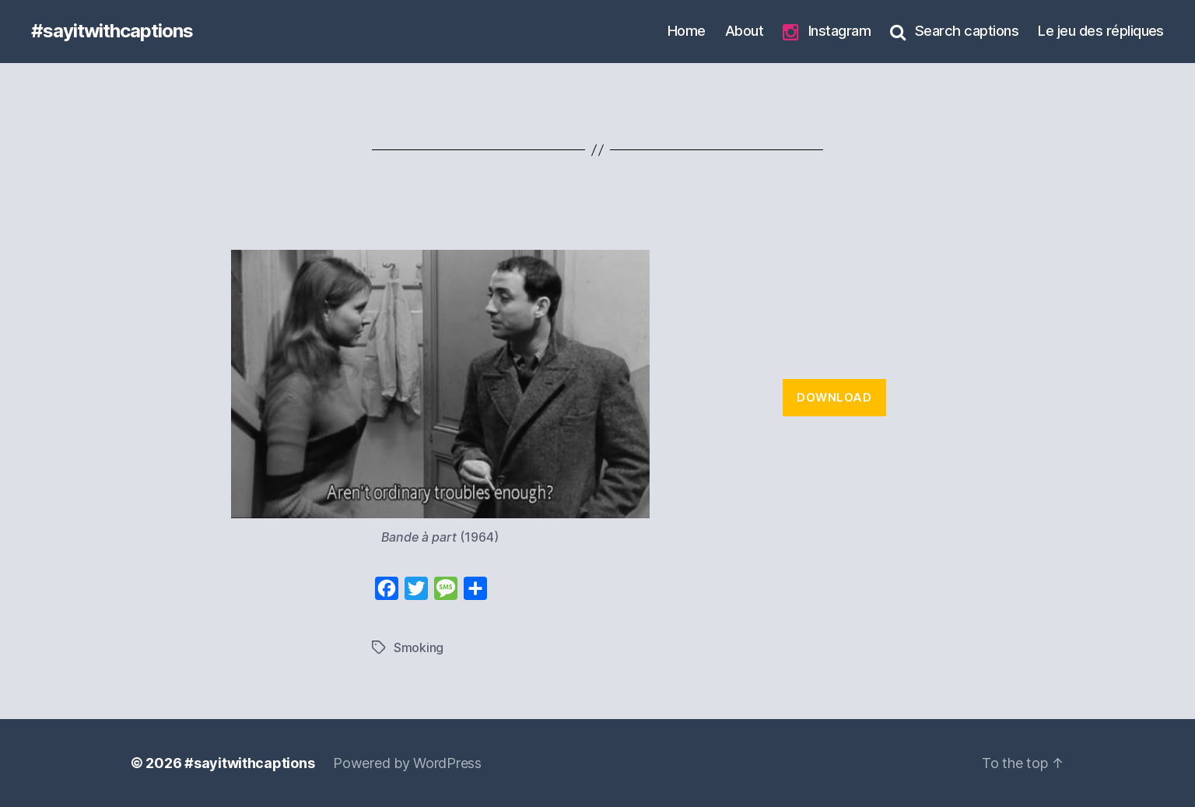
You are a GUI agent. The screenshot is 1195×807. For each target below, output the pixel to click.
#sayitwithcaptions (112, 31)
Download (834, 397)
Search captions (954, 31)
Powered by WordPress (407, 763)
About (744, 30)
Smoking (418, 647)
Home (687, 30)
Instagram (827, 31)
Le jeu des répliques (1101, 30)
